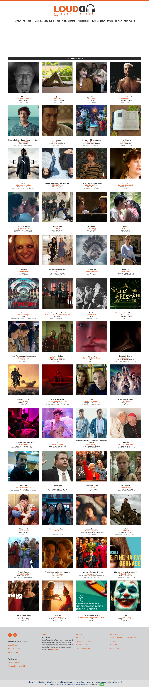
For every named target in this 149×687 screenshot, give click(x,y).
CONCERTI (101, 21)
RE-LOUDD (27, 21)
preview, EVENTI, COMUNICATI (123, 638)
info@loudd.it (55, 649)
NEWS (93, 21)
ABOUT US (128, 21)
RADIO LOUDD (54, 21)
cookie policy (94, 684)
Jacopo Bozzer (13, 652)
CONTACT (118, 21)
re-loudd (80, 638)
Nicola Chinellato (14, 662)
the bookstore (83, 648)
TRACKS (110, 21)
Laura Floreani (13, 645)
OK (102, 684)
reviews (79, 634)
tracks (113, 641)
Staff (44, 634)
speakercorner (83, 641)
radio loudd (82, 645)
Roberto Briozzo (14, 648)
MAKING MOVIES (83, 21)
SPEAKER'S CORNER (40, 21)
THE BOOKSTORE (68, 21)
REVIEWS (18, 21)
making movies (117, 634)
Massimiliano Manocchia (16, 666)
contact (114, 645)
